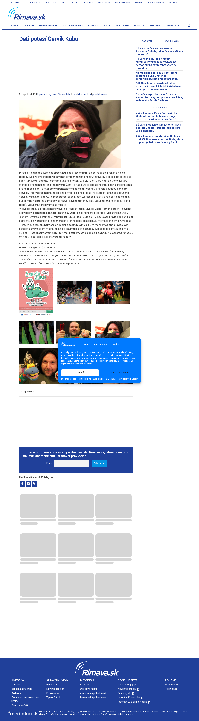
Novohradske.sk (156, 3)
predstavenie (99, 94)
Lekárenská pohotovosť (93, 697)
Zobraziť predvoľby (119, 372)
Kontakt (139, 3)
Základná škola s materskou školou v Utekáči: (159, 139)
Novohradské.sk (55, 688)
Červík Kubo (64, 94)
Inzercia (84, 684)
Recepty (76, 3)
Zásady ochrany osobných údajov (123, 379)
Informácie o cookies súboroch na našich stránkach (84, 379)
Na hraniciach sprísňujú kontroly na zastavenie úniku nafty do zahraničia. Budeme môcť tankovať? (157, 75)
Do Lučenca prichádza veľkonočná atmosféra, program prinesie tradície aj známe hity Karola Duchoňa (159, 97)
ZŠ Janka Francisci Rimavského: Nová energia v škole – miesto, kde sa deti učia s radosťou (158, 127)
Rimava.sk (52, 684)
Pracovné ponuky (33, 3)
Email (49, 463)
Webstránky (104, 3)
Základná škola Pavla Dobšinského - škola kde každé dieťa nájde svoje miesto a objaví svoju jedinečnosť (157, 116)
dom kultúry (84, 94)
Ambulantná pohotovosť (93, 693)
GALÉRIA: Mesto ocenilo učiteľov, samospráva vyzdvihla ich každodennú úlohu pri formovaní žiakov (158, 86)
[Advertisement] (76, 66)
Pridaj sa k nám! (122, 3)
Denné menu (155, 26)
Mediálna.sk (175, 3)
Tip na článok (53, 697)
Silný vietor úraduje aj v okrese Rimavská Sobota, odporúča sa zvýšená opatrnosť (159, 51)
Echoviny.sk (52, 693)
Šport (107, 26)
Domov (15, 26)
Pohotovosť (174, 26)
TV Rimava (28, 26)
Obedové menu (88, 688)
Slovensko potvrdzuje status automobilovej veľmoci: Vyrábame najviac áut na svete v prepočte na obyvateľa (156, 64)
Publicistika (123, 26)
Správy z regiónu (48, 26)
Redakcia (16, 693)
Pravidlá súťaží (19, 705)
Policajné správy (73, 26)
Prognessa (171, 688)
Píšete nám (93, 26)
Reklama (88, 3)
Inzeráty (15, 3)
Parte (64, 3)
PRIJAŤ (80, 372)
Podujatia (51, 3)
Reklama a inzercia (21, 688)
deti (75, 94)
